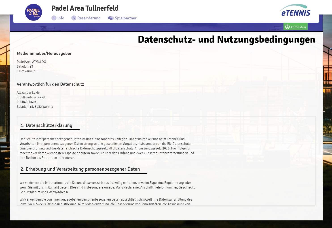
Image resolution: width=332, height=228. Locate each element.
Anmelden (295, 27)
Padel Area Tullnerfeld (92, 9)
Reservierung (87, 19)
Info (59, 19)
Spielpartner (123, 19)
